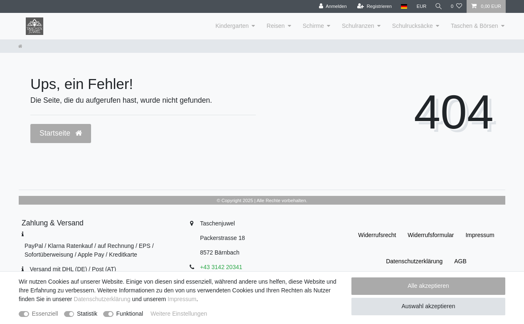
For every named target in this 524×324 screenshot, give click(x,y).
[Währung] (420, 6)
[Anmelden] (331, 6)
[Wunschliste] (456, 6)
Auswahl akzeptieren (428, 306)
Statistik (87, 313)
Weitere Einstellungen (179, 313)
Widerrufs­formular (431, 235)
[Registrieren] (373, 6)
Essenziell (45, 313)
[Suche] (438, 6)
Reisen (276, 25)
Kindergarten (232, 25)
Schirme (313, 25)
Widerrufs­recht (377, 235)
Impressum (479, 235)
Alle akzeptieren (428, 285)
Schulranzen (358, 25)
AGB (460, 261)
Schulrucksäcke (412, 25)
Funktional (129, 313)
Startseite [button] (61, 133)
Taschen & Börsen (474, 25)
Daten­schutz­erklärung (414, 261)
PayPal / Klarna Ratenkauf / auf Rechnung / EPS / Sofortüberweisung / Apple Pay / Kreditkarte (89, 250)
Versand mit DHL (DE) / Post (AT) (73, 269)
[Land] (402, 6)
